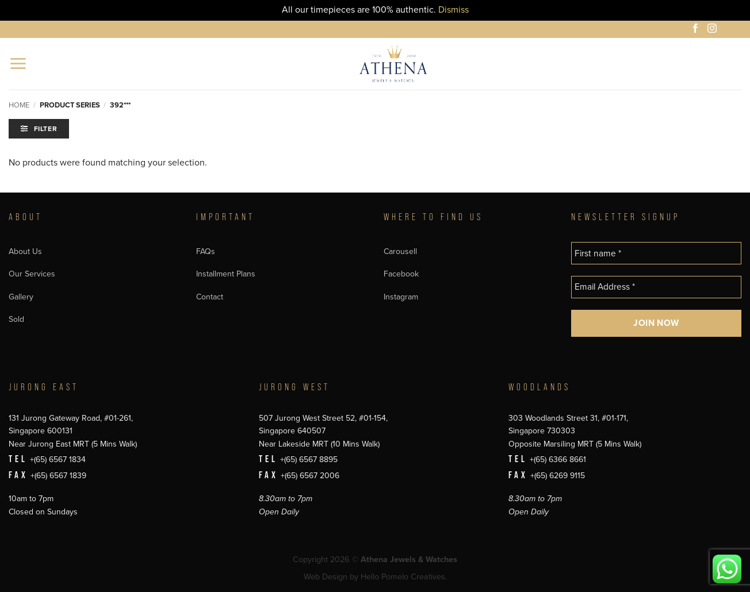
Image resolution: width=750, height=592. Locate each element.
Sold (16, 319)
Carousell (400, 251)
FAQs (205, 251)
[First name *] (656, 253)
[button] (19, 63)
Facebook (401, 274)
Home (19, 105)
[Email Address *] (656, 287)
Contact (209, 297)
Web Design (325, 577)
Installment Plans (225, 274)
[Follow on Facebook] (697, 30)
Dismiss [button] (453, 10)
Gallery (21, 297)
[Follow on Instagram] (713, 30)
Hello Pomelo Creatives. (404, 577)
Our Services (32, 274)
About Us (25, 251)
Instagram (401, 297)
